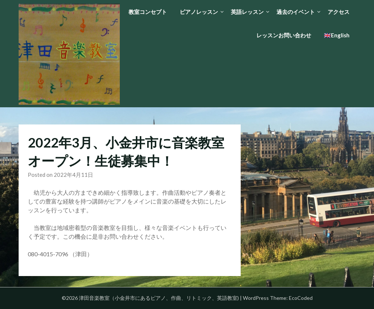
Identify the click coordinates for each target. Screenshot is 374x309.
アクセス (339, 11)
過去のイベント (295, 11)
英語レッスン (247, 11)
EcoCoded (301, 298)
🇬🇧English (337, 35)
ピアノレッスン (199, 11)
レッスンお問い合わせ (283, 35)
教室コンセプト (148, 11)
